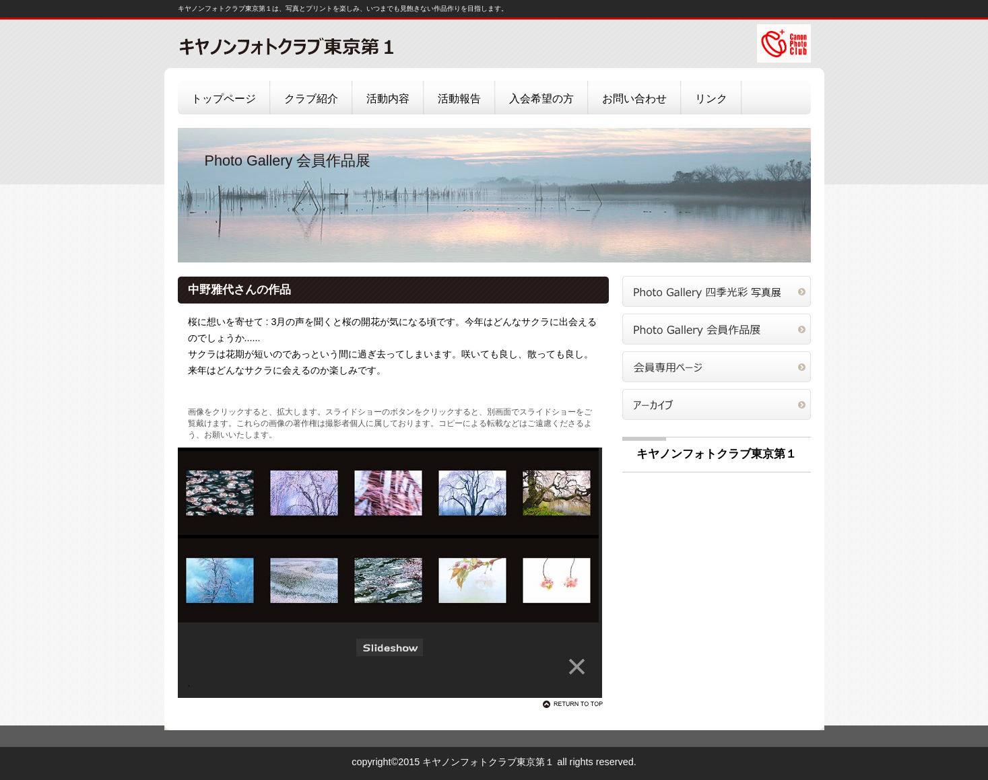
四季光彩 (716, 291)
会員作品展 (716, 329)
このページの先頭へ (575, 704)
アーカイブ (716, 404)
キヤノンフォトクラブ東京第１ (312, 45)
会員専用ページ (716, 366)
